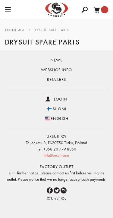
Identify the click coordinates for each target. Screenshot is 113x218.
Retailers (56, 79)
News (56, 60)
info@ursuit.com (56, 155)
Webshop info (56, 69)
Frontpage (15, 30)
